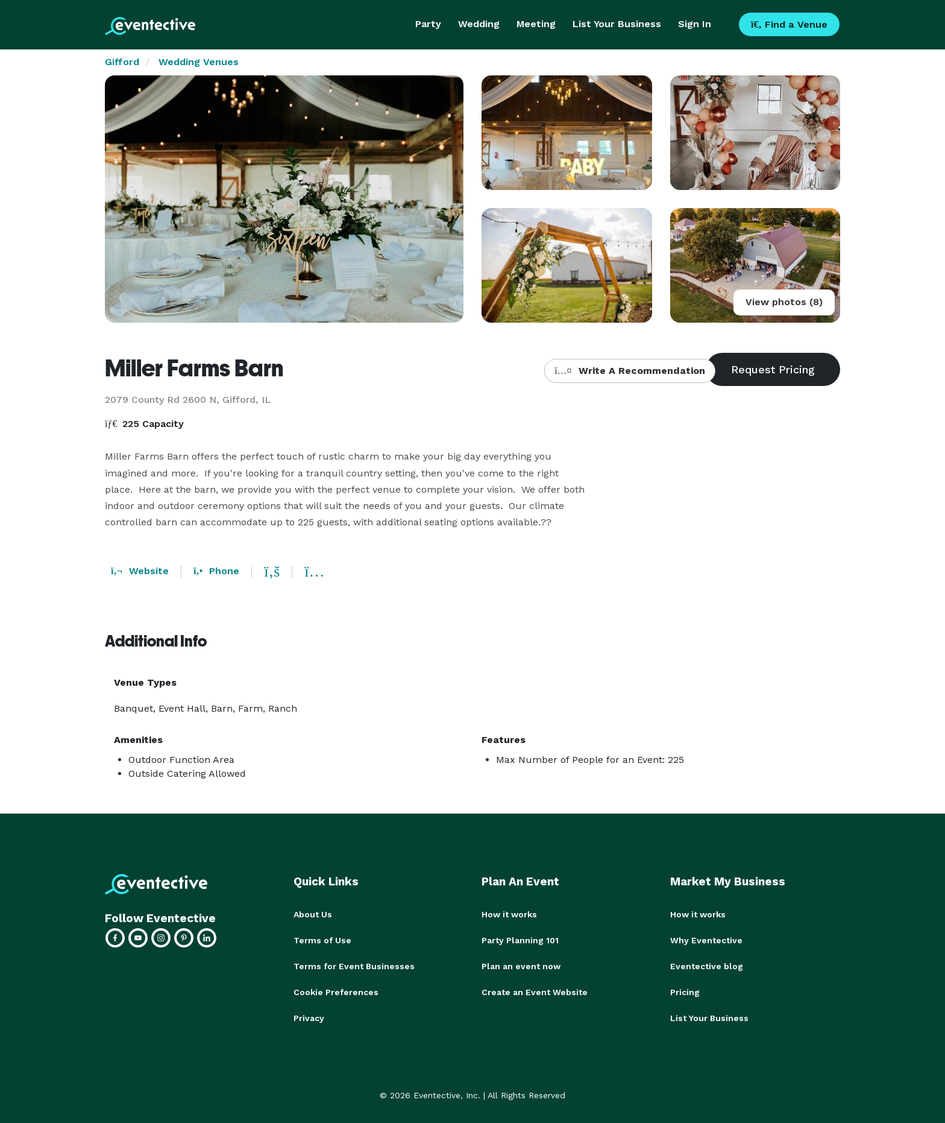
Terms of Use (322, 939)
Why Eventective (706, 939)
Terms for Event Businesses (354, 965)
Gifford (122, 62)
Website (140, 571)
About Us (313, 914)
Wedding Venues (199, 62)
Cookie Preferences (336, 990)
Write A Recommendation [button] (629, 370)
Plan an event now (521, 965)
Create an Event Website (535, 990)
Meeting (536, 24)
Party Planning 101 (520, 939)
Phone (216, 571)
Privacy (309, 1015)
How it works (509, 914)
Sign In (694, 24)
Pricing (685, 990)
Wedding (479, 24)
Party (428, 24)
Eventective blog (706, 965)
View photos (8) (784, 302)
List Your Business (617, 24)
